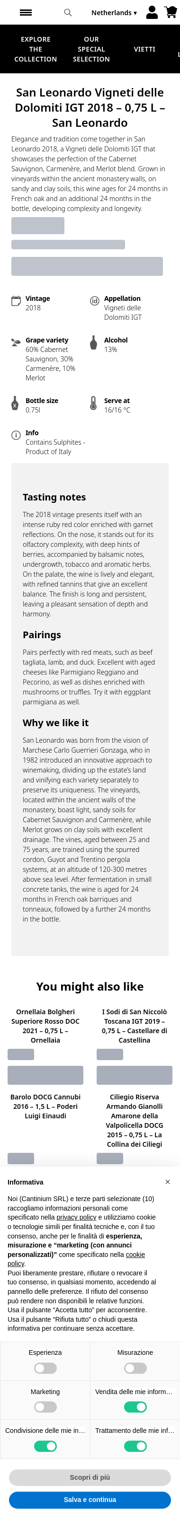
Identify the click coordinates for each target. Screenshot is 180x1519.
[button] (167, 1202)
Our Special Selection (91, 49)
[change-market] (115, 13)
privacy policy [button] (77, 1238)
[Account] (152, 12)
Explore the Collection (35, 49)
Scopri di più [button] (90, 1498)
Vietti (144, 48)
